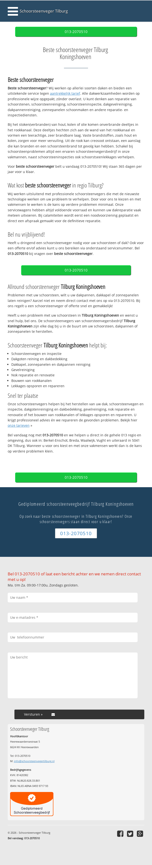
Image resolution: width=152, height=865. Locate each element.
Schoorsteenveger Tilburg (44, 11)
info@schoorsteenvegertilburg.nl (34, 761)
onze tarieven (19, 425)
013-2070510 (76, 31)
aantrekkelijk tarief (65, 93)
